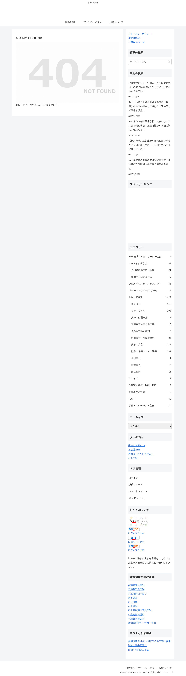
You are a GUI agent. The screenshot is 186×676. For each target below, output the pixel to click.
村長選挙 (132, 606)
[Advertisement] (150, 217)
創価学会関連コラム (138, 649)
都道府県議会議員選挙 (139, 610)
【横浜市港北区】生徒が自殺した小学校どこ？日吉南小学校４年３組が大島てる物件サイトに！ (150, 144)
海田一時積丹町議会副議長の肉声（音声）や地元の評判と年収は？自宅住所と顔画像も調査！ (150, 106)
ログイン (133, 478)
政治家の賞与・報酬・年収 (142, 623)
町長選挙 (132, 602)
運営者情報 (134, 38)
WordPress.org (136, 498)
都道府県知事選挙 (137, 593)
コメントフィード (138, 491)
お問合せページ (136, 42)
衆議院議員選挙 (136, 589)
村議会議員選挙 (136, 618)
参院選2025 (134, 449)
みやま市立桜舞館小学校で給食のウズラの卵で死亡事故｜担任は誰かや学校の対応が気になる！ (150, 125)
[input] (150, 62)
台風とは (132, 458)
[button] (169, 61)
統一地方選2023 (136, 445)
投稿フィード (136, 484)
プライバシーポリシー (139, 34)
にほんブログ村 (136, 533)
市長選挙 (132, 598)
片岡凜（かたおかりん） (141, 454)
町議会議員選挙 (136, 614)
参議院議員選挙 (136, 585)
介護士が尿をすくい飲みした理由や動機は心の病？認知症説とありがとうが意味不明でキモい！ (150, 87)
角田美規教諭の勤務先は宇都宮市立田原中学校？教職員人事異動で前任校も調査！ (150, 164)
